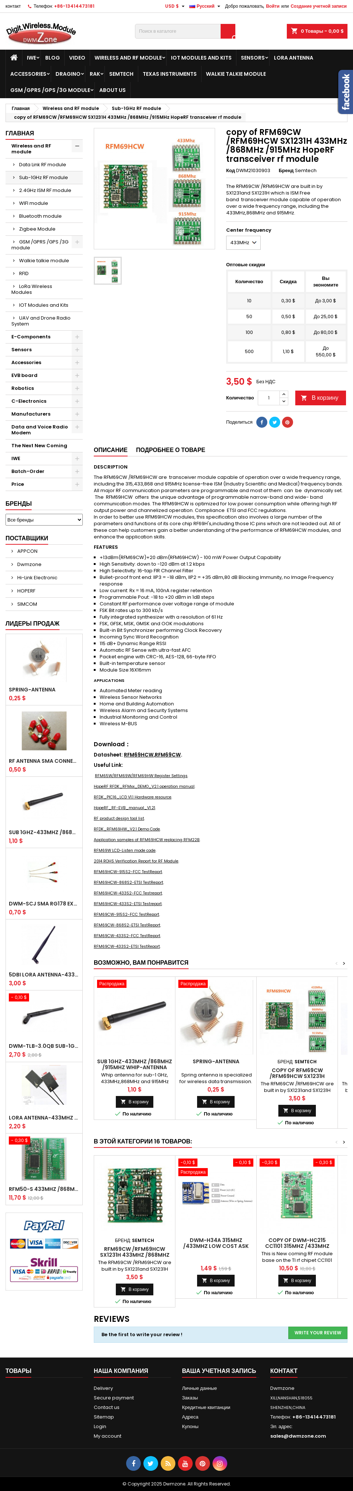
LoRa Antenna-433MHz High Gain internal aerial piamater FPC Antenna (44, 1118)
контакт (13, 6)
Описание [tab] (111, 450)
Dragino (68, 74)
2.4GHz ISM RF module (45, 190)
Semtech (121, 74)
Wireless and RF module (128, 57)
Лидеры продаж (33, 623)
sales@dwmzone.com (298, 1436)
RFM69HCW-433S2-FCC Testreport (128, 893)
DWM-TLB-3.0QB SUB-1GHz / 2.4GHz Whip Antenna (44, 1046)
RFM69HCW (139, 754)
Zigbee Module (37, 228)
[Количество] (269, 398)
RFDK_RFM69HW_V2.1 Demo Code (127, 829)
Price (17, 484)
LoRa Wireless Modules (31, 289)
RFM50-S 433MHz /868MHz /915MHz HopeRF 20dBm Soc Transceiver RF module (44, 1189)
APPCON (27, 551)
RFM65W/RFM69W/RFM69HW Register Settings (141, 776)
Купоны (190, 1426)
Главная (20, 133)
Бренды (19, 503)
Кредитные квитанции (206, 1407)
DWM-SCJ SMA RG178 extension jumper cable (44, 904)
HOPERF (25, 590)
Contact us (107, 1407)
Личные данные (199, 1388)
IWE (31, 57)
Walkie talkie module (236, 74)
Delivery (103, 1388)
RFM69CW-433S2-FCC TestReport (127, 936)
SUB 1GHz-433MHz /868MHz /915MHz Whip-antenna (44, 832)
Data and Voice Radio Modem (39, 429)
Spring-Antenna (32, 690)
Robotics (22, 388)
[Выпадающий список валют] (175, 6)
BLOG (52, 57)
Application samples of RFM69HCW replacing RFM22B (147, 840)
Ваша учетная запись (219, 1371)
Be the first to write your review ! (141, 1334)
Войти (272, 6)
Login (100, 1426)
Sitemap (104, 1416)
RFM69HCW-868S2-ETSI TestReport (128, 882)
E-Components (30, 336)
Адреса (190, 1416)
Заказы (190, 1397)
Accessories (28, 74)
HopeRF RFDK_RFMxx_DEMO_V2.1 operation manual (144, 786)
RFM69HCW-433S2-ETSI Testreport (128, 904)
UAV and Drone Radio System (41, 320)
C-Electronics (28, 401)
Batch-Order (27, 471)
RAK (95, 74)
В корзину (320, 398)
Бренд (286, 170)
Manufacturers (30, 413)
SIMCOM (26, 604)
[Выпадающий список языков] (205, 6)
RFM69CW (168, 754)
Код (230, 170)
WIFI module (33, 203)
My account (107, 1436)
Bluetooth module (40, 216)
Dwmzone (29, 564)
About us (112, 90)
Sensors (253, 57)
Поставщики (27, 538)
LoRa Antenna (293, 57)
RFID (24, 273)
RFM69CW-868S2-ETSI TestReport (127, 925)
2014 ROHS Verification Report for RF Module (136, 861)
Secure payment (114, 1397)
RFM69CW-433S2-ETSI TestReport (127, 946)
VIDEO (77, 57)
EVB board (24, 375)
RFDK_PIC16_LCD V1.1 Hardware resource (132, 797)
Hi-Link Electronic (36, 577)
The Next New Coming (39, 445)
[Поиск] (185, 31)
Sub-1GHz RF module (43, 177)
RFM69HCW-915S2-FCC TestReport (128, 872)
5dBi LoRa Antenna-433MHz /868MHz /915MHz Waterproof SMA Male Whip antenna (44, 975)
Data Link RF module (42, 164)
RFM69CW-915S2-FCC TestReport (126, 914)
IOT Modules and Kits (201, 57)
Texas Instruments (170, 74)
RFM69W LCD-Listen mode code (125, 850)
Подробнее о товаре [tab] (170, 450)
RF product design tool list (119, 818)
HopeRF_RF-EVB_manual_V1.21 (124, 808)
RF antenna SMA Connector (44, 761)
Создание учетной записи (318, 6)
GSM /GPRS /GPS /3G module (50, 90)
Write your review (318, 1333)
